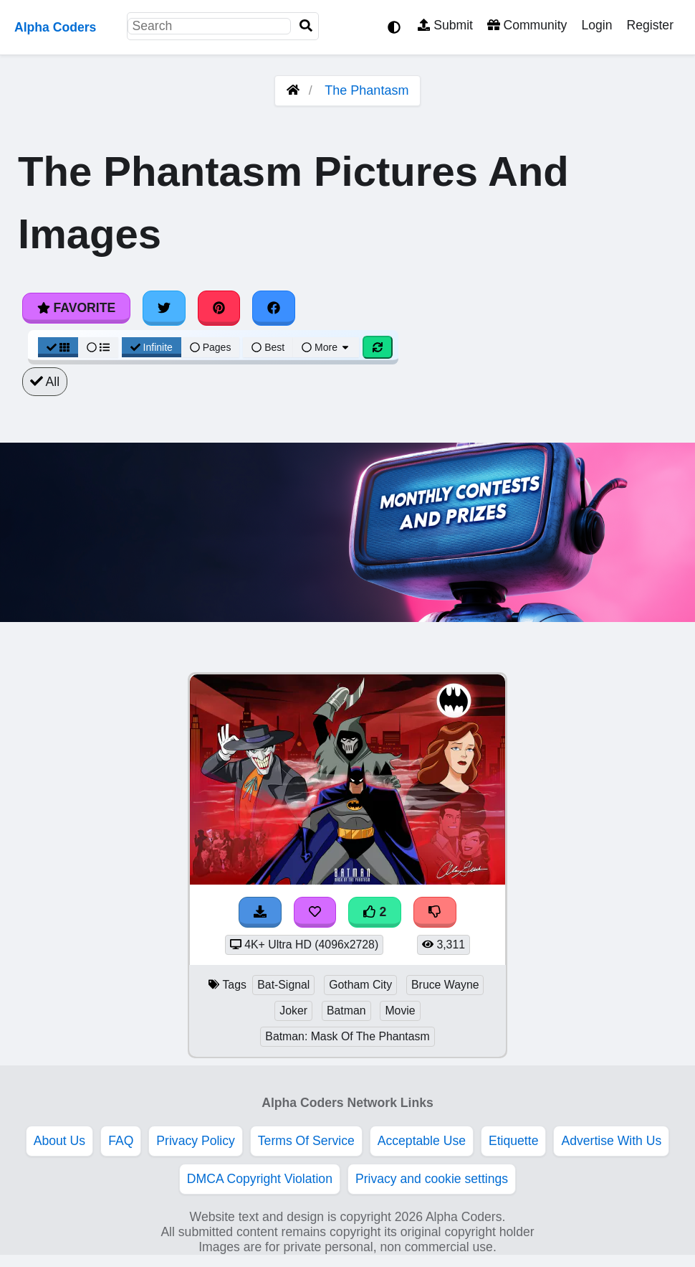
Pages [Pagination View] (210, 347)
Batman (346, 1010)
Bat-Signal (283, 985)
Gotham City (360, 985)
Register (650, 25)
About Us (59, 1141)
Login (596, 25)
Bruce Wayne (445, 985)
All (44, 382)
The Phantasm (366, 90)
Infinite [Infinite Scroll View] (151, 347)
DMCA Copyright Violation (259, 1179)
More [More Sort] (326, 347)
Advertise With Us (611, 1141)
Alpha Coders (55, 27)
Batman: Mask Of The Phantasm (347, 1036)
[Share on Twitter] (164, 308)
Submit (445, 25)
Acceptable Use (422, 1141)
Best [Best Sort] (267, 347)
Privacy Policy (195, 1141)
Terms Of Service (306, 1141)
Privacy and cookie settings (431, 1179)
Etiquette (513, 1141)
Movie (400, 1010)
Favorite (76, 308)
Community (527, 25)
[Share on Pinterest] (219, 308)
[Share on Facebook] (273, 308)
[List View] (98, 347)
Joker (293, 1010)
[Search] (306, 26)
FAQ (120, 1141)
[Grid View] (58, 347)
